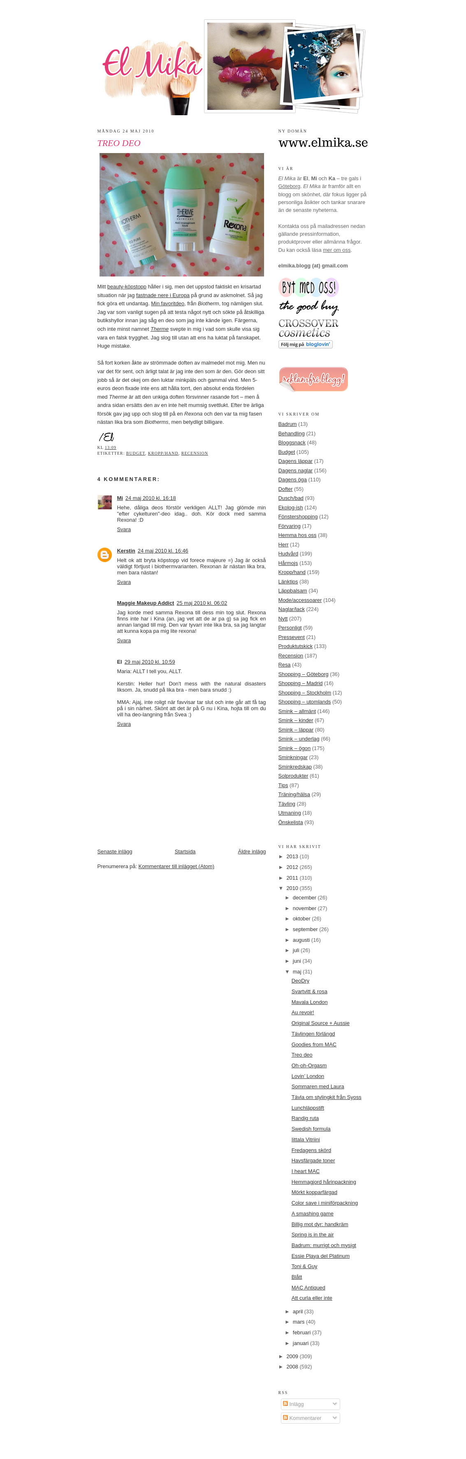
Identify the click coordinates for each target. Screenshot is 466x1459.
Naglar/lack (291, 609)
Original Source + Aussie (321, 1023)
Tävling (286, 804)
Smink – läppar (296, 730)
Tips (283, 785)
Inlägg (293, 1404)
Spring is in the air (313, 1234)
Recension (194, 453)
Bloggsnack (292, 442)
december (305, 897)
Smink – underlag (299, 739)
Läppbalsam (292, 591)
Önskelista (290, 822)
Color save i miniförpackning (325, 1203)
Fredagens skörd (312, 1150)
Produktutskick (295, 646)
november (305, 908)
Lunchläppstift (308, 1108)
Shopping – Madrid (300, 683)
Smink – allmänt (297, 711)
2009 (292, 1356)
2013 (292, 856)
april (298, 1311)
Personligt (290, 628)
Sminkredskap (295, 767)
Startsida (185, 851)
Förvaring (289, 526)
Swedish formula (311, 1129)
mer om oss (336, 250)
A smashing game (313, 1213)
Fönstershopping (298, 516)
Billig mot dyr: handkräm (320, 1224)
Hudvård (288, 554)
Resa (284, 665)
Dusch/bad (291, 498)
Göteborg (289, 186)
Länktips (288, 581)
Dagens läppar (295, 461)
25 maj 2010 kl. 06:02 (201, 603)
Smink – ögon (294, 748)
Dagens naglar (295, 470)
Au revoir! (303, 1012)
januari (301, 1343)
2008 (292, 1367)
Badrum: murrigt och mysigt (324, 1245)
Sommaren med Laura (318, 1086)
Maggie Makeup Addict (145, 603)
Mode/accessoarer (300, 600)
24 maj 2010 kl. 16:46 (163, 551)
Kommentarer (302, 1418)
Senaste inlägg (114, 851)
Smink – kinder (295, 720)
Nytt (283, 619)
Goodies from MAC (314, 1044)
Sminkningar (293, 757)
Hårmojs (288, 563)
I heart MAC (306, 1171)
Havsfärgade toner (313, 1160)
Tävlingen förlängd (313, 1034)
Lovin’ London (308, 1076)
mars (299, 1322)
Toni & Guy (305, 1266)
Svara (124, 529)
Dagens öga (292, 479)
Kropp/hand (163, 453)
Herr (283, 544)
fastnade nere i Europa (163, 295)
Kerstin (126, 551)
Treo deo (119, 143)
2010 (292, 888)
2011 (292, 878)
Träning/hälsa (294, 794)
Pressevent (291, 637)
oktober (302, 918)
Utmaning (289, 813)
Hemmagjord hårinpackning (324, 1182)
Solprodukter (293, 776)
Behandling (291, 433)
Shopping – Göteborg (303, 674)
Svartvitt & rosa (309, 991)
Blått (297, 1277)
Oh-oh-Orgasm (309, 1065)
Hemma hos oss (297, 535)
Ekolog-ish (290, 507)
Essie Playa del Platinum (321, 1256)
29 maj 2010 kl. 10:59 (150, 662)
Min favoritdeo (167, 303)
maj (298, 972)
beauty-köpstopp (126, 286)
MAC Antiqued (308, 1288)
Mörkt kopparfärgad (315, 1192)
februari (302, 1332)
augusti (302, 940)
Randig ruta (305, 1118)
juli (297, 950)
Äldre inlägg (252, 851)
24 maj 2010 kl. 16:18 (150, 498)
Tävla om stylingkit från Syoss (327, 1097)
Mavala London (310, 1002)
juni (298, 961)
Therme (160, 329)
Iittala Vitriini (306, 1139)
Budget (135, 453)
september (306, 929)
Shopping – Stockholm (305, 693)
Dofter (285, 489)
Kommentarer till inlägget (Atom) (176, 866)
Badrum (287, 424)
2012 (292, 867)
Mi (120, 498)
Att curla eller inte (312, 1298)
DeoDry (301, 981)
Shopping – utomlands (304, 702)
